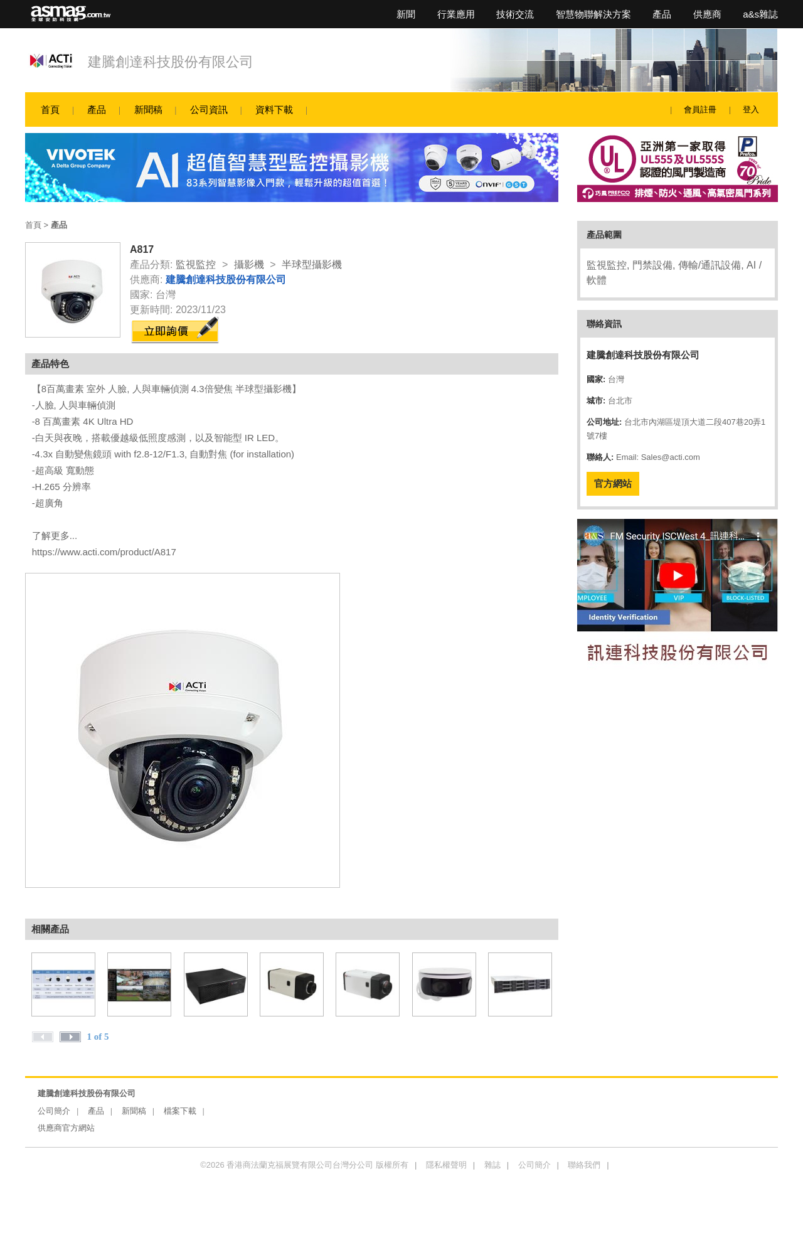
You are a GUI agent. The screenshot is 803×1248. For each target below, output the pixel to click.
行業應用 (456, 14)
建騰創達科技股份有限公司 (170, 62)
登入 (751, 109)
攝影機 (249, 264)
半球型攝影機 (312, 264)
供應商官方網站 (66, 1128)
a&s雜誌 (760, 14)
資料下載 (274, 109)
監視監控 (196, 264)
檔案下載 (180, 1111)
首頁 (50, 109)
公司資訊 (209, 109)
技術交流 (515, 14)
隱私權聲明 (446, 1165)
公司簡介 (54, 1111)
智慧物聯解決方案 (593, 14)
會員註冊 (700, 109)
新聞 (405, 14)
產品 (661, 14)
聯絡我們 (584, 1165)
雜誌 (492, 1165)
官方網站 (613, 483)
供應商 (707, 14)
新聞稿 (148, 109)
